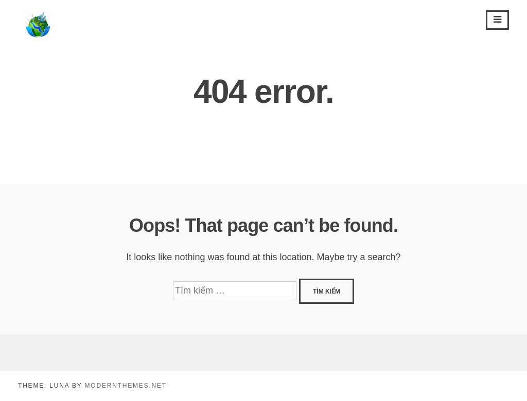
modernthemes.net (125, 385)
